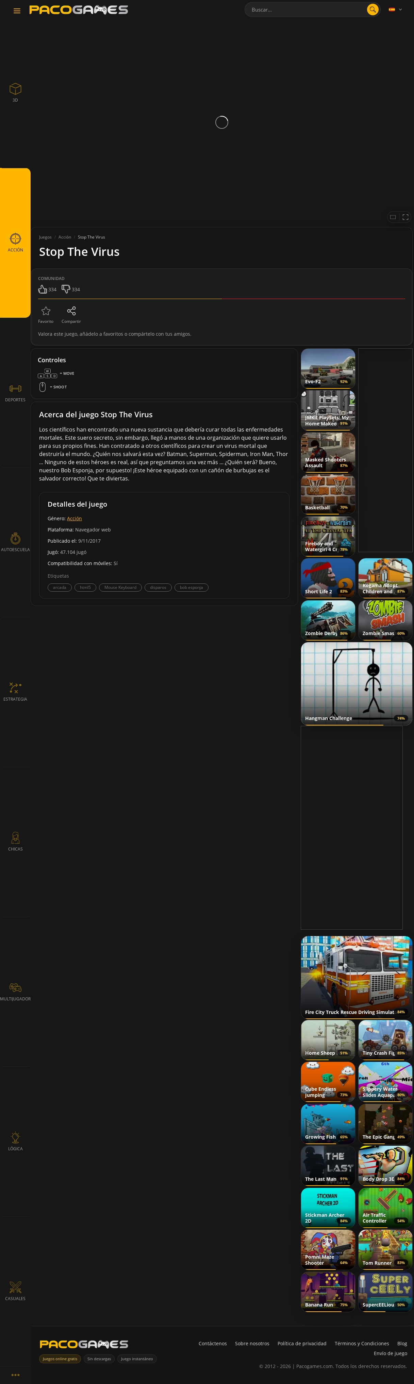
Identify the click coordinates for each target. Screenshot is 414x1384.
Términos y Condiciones (362, 1343)
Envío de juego (390, 1353)
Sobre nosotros (252, 1343)
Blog (402, 1343)
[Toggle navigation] (17, 11)
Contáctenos (213, 1343)
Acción (74, 518)
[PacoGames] (84, 1346)
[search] (373, 9)
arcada (59, 587)
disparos (158, 587)
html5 (85, 587)
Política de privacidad (302, 1343)
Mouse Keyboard (120, 587)
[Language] (396, 9)
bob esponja (191, 587)
